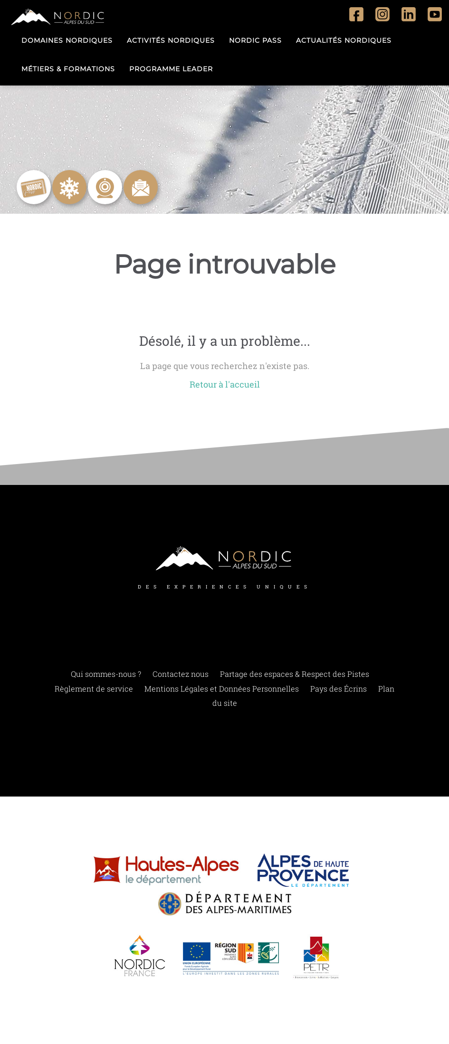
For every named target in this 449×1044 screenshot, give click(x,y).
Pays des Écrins (338, 688)
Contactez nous (181, 674)
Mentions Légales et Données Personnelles (221, 688)
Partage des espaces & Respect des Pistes (294, 674)
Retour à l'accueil (225, 384)
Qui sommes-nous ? (106, 674)
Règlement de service (94, 688)
